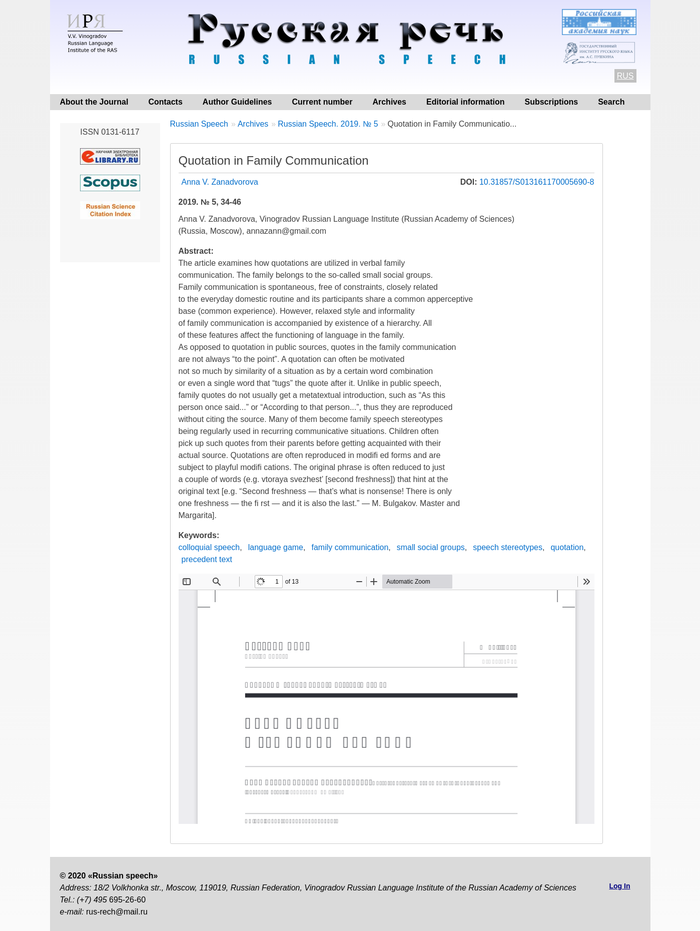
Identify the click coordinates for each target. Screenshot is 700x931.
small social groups (431, 547)
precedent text (207, 559)
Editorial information (465, 102)
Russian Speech (199, 124)
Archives (389, 102)
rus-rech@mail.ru (117, 911)
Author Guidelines (237, 102)
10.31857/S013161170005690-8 (536, 182)
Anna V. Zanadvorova (220, 182)
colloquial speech (209, 547)
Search (611, 102)
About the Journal (94, 102)
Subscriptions (551, 102)
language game (275, 547)
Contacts (165, 102)
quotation (566, 547)
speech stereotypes (507, 547)
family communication (349, 547)
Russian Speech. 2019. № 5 (328, 124)
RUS (625, 76)
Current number (322, 102)
